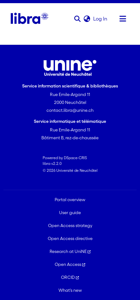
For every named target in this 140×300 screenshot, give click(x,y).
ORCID (70, 277)
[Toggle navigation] (123, 19)
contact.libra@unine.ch (70, 110)
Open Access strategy (70, 225)
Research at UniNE (70, 251)
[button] (78, 18)
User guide (70, 212)
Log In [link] (100, 18)
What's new (70, 290)
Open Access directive (70, 238)
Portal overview (70, 199)
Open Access (70, 264)
